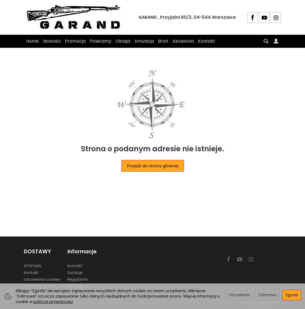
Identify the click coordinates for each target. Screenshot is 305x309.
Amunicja (144, 41)
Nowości (52, 41)
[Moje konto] (276, 41)
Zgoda (291, 295)
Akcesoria (183, 41)
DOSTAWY (37, 251)
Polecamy (100, 41)
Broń (163, 41)
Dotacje (75, 272)
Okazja (123, 41)
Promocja (75, 41)
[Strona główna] (75, 17)
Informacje (81, 251)
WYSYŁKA (32, 266)
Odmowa (267, 295)
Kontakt (206, 41)
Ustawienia (239, 295)
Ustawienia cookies (42, 279)
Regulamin (77, 279)
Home (32, 41)
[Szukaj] (266, 41)
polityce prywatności (53, 301)
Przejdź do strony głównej (152, 166)
